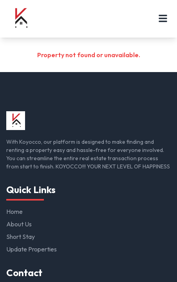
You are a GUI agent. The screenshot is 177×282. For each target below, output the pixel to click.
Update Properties (31, 249)
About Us (19, 224)
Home (14, 211)
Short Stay (20, 236)
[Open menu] (163, 18)
